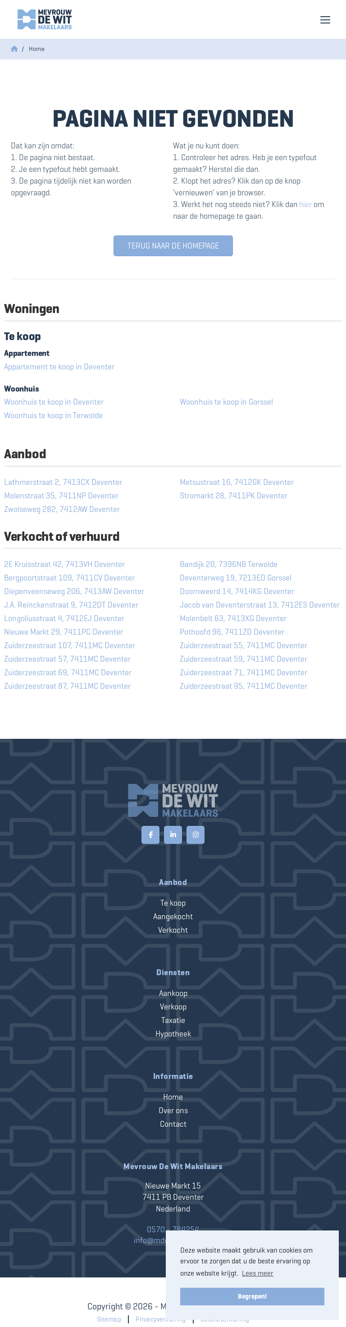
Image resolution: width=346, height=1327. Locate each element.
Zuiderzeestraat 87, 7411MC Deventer (67, 686)
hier (305, 204)
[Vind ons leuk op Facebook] (150, 835)
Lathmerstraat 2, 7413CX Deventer (63, 482)
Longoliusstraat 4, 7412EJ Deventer (64, 618)
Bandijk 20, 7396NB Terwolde (229, 564)
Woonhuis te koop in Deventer (54, 402)
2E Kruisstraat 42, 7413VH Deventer (64, 564)
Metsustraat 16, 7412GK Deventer (237, 482)
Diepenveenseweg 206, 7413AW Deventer (74, 591)
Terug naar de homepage (173, 246)
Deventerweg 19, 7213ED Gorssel (235, 578)
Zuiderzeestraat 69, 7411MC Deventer (68, 672)
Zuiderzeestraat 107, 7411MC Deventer (69, 645)
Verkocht (173, 930)
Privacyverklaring (161, 1319)
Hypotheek (173, 1034)
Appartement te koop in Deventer (59, 367)
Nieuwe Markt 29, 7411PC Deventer (63, 632)
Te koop (173, 903)
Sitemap (109, 1319)
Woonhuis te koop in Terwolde (53, 415)
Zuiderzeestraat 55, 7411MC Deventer (243, 645)
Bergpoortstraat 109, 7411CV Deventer (69, 578)
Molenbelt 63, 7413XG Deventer (233, 618)
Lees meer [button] (257, 1273)
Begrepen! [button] (252, 1296)
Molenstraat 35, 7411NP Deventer (61, 496)
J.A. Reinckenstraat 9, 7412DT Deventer (71, 605)
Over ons (173, 1110)
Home (173, 1097)
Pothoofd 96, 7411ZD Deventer (232, 632)
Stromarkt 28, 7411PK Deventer (233, 496)
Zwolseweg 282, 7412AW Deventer (62, 509)
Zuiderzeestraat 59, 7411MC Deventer (243, 659)
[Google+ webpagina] (196, 835)
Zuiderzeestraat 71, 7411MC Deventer (243, 672)
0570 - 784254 (173, 1230)
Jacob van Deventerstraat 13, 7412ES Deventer (260, 605)
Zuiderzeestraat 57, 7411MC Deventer (67, 659)
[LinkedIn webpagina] (173, 835)
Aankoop (173, 993)
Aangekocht (173, 917)
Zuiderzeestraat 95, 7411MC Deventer (243, 686)
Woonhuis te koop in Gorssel (226, 402)
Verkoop (173, 1007)
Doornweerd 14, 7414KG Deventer (237, 591)
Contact (173, 1124)
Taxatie (173, 1020)
